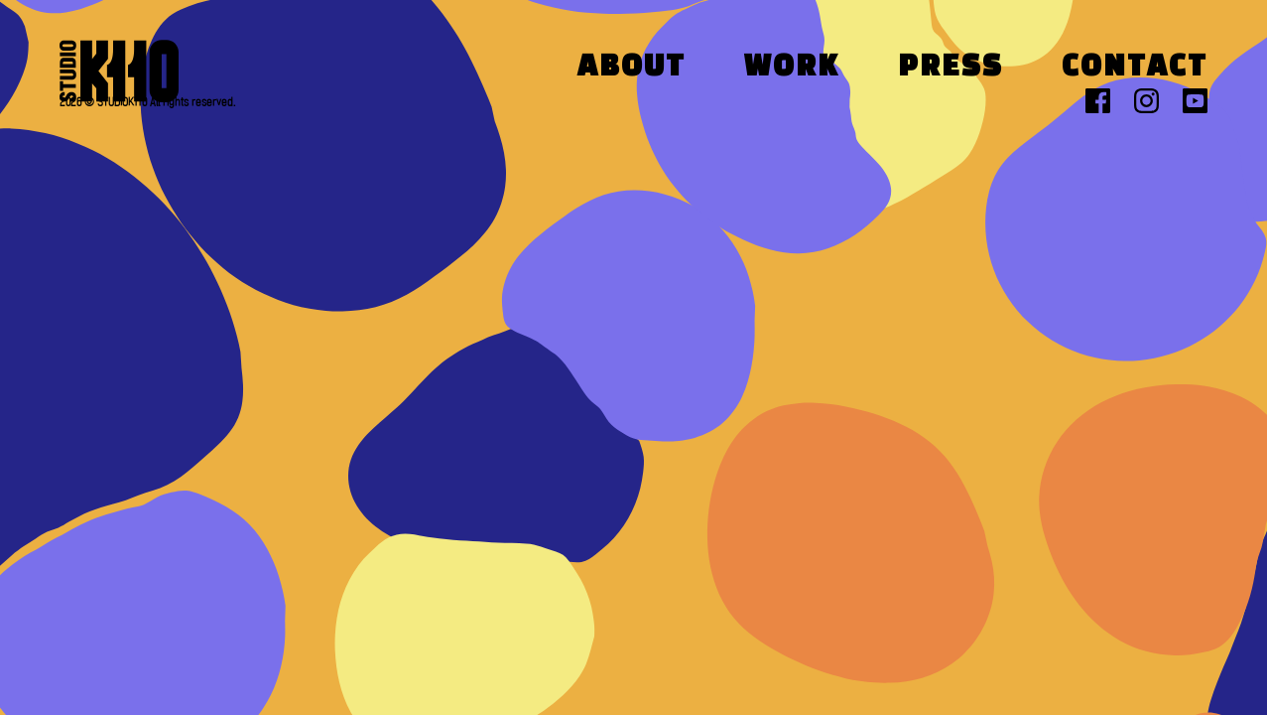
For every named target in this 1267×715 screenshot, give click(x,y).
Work (791, 68)
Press (950, 68)
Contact (1134, 68)
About (631, 68)
